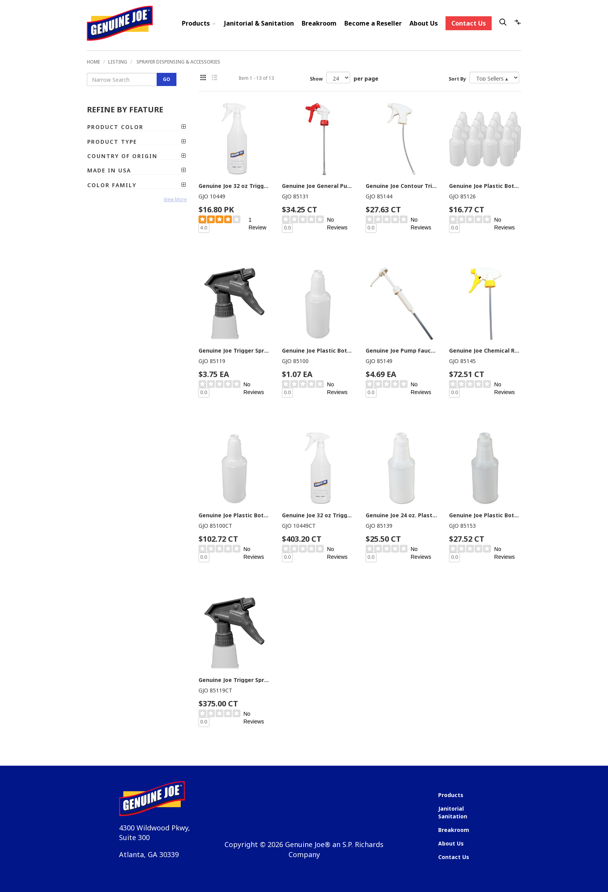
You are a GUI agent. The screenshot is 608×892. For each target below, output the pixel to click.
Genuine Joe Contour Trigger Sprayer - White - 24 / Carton (402, 186)
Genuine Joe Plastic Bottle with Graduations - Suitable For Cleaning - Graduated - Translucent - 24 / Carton (485, 515)
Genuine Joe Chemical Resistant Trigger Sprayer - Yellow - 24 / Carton (485, 350)
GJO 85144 (379, 196)
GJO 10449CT (299, 525)
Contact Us (468, 23)
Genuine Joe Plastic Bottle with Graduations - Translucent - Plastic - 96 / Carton (235, 515)
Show (316, 79)
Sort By (457, 79)
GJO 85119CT (215, 690)
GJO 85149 (379, 361)
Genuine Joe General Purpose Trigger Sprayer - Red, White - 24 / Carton (318, 186)
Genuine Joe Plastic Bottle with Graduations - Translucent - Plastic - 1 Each (318, 350)
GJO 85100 (295, 361)
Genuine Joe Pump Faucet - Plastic (402, 350)
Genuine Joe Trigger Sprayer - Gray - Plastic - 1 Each (235, 350)
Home (93, 62)
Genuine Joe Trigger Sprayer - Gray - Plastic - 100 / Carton (235, 680)
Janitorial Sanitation (452, 812)
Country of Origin (137, 156)
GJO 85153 (462, 525)
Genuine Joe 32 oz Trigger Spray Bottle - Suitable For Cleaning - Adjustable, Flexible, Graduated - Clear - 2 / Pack (235, 186)
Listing (117, 62)
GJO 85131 (295, 196)
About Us (423, 23)
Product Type (137, 142)
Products (199, 23)
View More (175, 199)
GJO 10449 (212, 196)
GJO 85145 (462, 361)
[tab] (137, 127)
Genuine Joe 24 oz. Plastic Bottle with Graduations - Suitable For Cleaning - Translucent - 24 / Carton (402, 515)
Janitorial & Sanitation (259, 23)
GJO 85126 (462, 196)
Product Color (137, 127)
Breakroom (319, 23)
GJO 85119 (212, 361)
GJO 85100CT (215, 525)
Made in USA (137, 170)
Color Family (137, 185)
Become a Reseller (373, 23)
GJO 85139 (379, 525)
